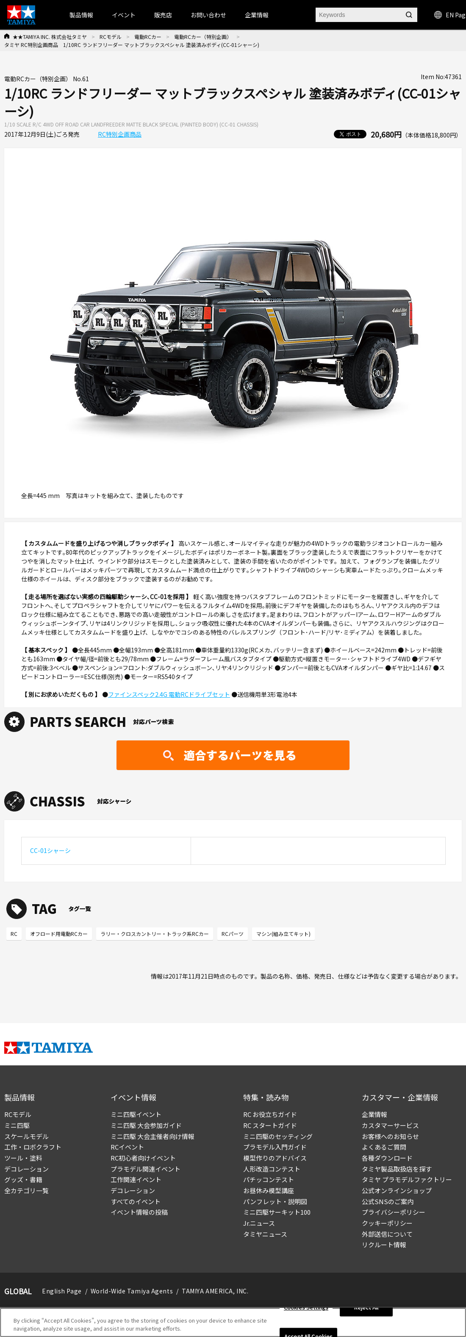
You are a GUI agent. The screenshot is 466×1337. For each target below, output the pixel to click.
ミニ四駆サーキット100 (277, 1212)
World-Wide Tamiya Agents (132, 1291)
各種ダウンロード (387, 1157)
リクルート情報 (384, 1244)
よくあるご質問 (384, 1146)
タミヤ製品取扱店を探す (397, 1168)
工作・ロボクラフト (32, 1146)
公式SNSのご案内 (387, 1201)
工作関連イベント (136, 1179)
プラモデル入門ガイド (275, 1146)
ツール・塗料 (23, 1157)
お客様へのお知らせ (390, 1136)
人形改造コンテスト (271, 1168)
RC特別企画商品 (119, 134)
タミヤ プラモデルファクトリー (407, 1179)
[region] (233, 1322)
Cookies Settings (306, 1308)
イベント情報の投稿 (139, 1212)
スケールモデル (26, 1136)
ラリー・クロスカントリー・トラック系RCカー (154, 933)
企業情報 (374, 1114)
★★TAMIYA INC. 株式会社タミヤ (50, 36)
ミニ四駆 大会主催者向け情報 (152, 1136)
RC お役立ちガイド (270, 1114)
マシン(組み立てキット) (283, 933)
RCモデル (111, 36)
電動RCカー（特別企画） (203, 36)
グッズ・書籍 (23, 1179)
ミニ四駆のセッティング (278, 1136)
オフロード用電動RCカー (59, 933)
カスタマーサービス (390, 1125)
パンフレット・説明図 (275, 1201)
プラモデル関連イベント (145, 1168)
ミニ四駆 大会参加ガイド (146, 1125)
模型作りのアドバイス (275, 1157)
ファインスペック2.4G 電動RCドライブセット (169, 694)
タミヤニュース (265, 1234)
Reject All (366, 1308)
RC (14, 933)
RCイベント (127, 1146)
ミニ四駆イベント (136, 1114)
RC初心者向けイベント (143, 1157)
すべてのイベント (136, 1201)
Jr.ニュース (259, 1223)
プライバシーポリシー (393, 1212)
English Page (62, 1291)
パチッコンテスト (268, 1179)
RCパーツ (233, 933)
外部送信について (387, 1234)
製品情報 (81, 15)
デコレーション (26, 1168)
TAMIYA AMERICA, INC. (215, 1291)
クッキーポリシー (387, 1223)
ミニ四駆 (17, 1125)
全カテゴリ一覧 (26, 1190)
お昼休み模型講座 (268, 1190)
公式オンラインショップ (397, 1190)
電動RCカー (147, 36)
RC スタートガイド (270, 1125)
